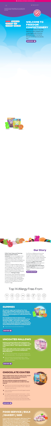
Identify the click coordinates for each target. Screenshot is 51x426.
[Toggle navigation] (6, 6)
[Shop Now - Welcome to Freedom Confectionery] (31, 41)
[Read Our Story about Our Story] (31, 271)
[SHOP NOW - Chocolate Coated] (7, 403)
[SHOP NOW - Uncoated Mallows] (7, 363)
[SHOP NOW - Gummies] (7, 330)
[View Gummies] (15, 124)
